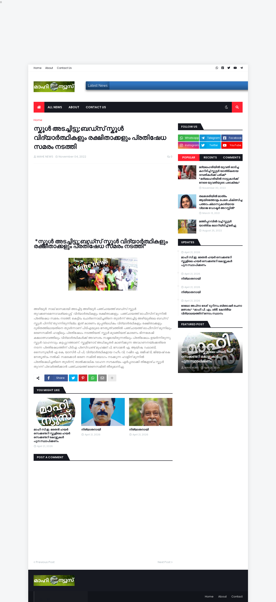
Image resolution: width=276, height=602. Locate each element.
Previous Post (45, 562)
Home (37, 68)
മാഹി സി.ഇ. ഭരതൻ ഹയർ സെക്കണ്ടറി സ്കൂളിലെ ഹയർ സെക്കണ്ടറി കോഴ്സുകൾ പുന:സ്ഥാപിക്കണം (52, 435)
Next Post (164, 562)
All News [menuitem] (55, 107)
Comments (231, 157)
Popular (188, 157)
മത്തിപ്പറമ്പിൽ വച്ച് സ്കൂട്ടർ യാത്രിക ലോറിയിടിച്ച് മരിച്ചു (217, 223)
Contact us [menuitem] (96, 107)
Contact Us (64, 68)
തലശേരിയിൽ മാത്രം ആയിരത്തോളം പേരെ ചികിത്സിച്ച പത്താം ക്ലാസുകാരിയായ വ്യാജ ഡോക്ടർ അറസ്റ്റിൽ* (220, 202)
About (49, 68)
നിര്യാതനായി (91, 430)
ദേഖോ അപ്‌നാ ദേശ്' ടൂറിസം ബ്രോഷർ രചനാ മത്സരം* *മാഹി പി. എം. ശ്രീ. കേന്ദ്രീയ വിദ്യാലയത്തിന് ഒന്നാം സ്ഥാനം (211, 310)
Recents (210, 157)
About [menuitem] (74, 107)
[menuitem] (39, 107)
